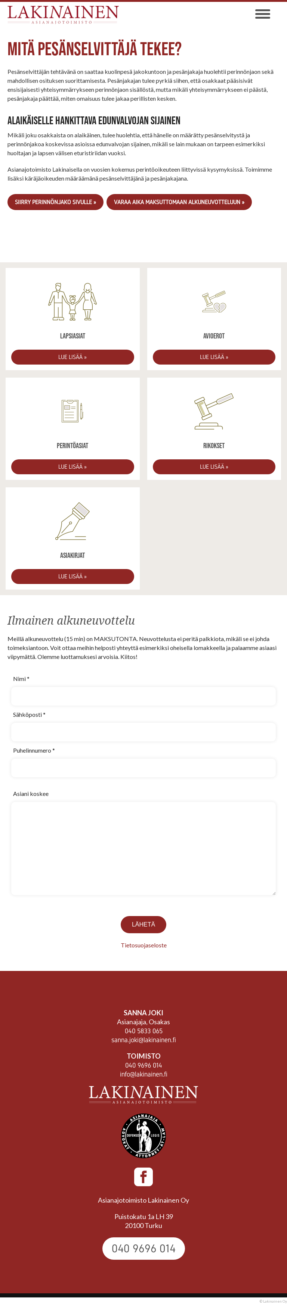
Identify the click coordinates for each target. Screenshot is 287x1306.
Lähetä (143, 924)
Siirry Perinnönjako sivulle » (55, 202)
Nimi (21, 678)
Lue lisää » (72, 356)
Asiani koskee (31, 793)
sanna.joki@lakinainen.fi (143, 1040)
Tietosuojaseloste (144, 945)
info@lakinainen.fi (143, 1074)
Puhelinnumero (34, 750)
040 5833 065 (144, 1031)
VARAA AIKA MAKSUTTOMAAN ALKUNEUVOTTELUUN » (179, 202)
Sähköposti (29, 714)
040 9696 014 (143, 1065)
